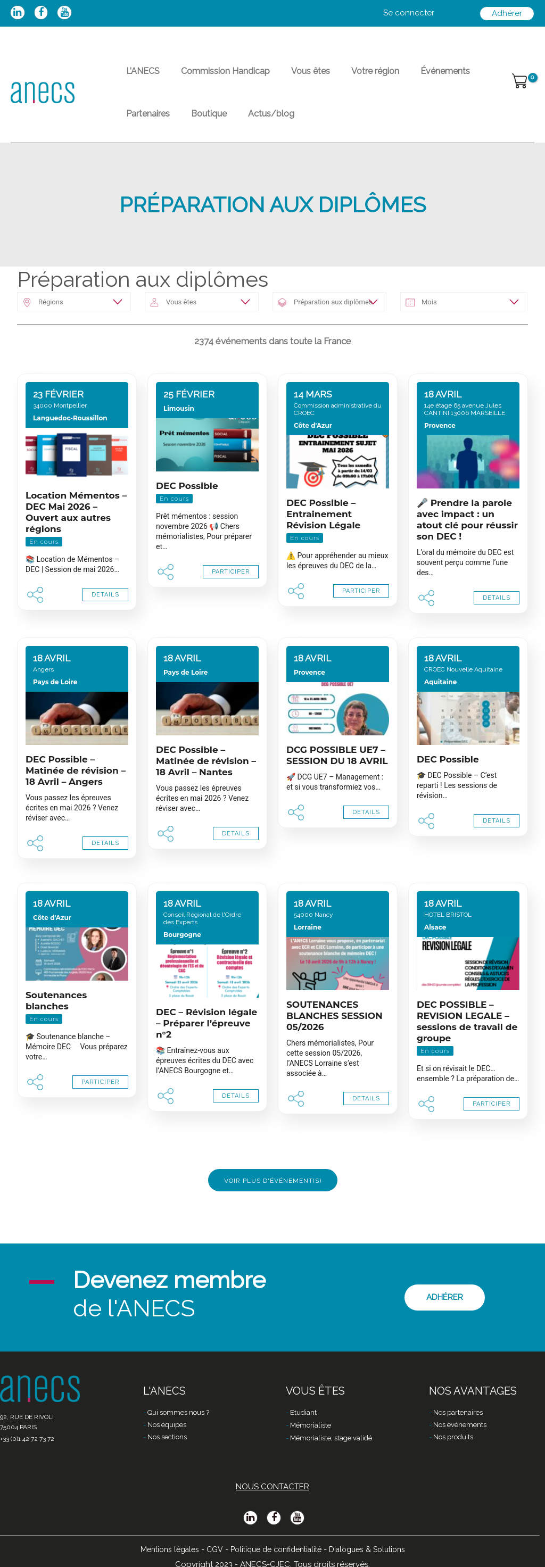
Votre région (345, 77)
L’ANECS (138, 77)
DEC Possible (187, 511)
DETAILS (105, 620)
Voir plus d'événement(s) (272, 1206)
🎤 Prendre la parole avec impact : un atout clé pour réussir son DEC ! (467, 545)
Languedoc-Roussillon (70, 443)
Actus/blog (193, 133)
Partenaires (466, 77)
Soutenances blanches (56, 1026)
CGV (208, 1549)
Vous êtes (289, 77)
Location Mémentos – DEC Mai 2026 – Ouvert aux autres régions (76, 538)
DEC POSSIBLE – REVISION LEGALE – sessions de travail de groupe (467, 1047)
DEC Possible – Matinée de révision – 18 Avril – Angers (76, 796)
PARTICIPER (231, 597)
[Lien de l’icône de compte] (408, 13)
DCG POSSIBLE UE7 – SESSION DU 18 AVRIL (337, 781)
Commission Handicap (212, 77)
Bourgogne (182, 960)
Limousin (178, 434)
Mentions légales (161, 1549)
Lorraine (307, 953)
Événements (407, 77)
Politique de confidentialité (275, 1549)
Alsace (435, 953)
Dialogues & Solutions (374, 1549)
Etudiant (303, 1412)
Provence (440, 451)
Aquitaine (440, 707)
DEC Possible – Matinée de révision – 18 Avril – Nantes (206, 786)
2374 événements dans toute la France (272, 366)
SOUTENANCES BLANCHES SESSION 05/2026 (334, 1041)
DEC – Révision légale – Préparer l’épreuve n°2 (206, 1048)
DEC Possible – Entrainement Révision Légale (323, 539)
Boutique (140, 133)
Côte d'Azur (313, 451)
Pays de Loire (55, 707)
